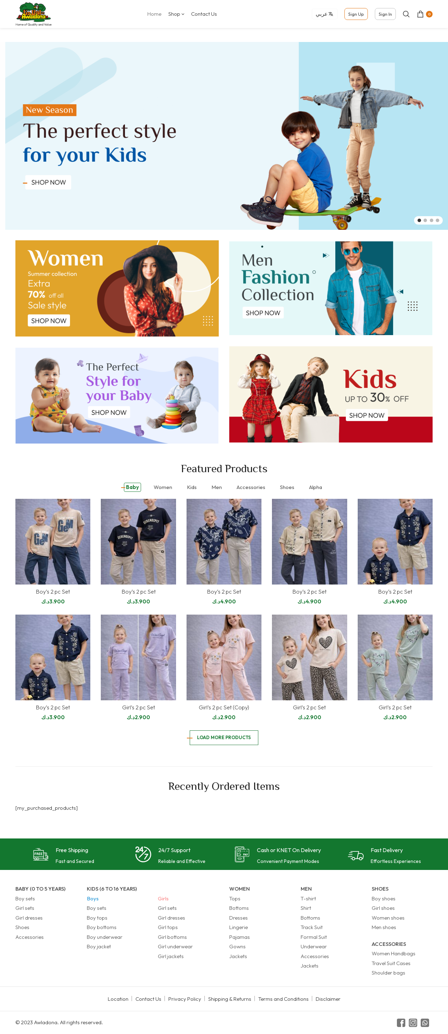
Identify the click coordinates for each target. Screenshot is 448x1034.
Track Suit (312, 927)
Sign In (385, 14)
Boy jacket (99, 946)
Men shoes (384, 927)
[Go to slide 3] (431, 220)
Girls (163, 898)
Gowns (237, 946)
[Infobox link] (63, 856)
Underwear (314, 946)
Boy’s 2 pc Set (53, 591)
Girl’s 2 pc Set (138, 707)
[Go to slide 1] (419, 220)
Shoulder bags (388, 972)
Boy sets (25, 898)
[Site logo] (33, 13)
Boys (93, 898)
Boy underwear (104, 937)
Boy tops (97, 917)
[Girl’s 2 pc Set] (138, 657)
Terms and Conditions (283, 999)
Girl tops (168, 927)
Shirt (306, 908)
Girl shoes (383, 908)
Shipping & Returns (229, 999)
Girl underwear (175, 946)
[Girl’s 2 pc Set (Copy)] (224, 657)
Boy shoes (384, 898)
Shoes (22, 927)
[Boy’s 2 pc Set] (52, 542)
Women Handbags (393, 953)
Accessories (29, 937)
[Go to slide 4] (437, 220)
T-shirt (308, 898)
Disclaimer (328, 999)
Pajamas (239, 937)
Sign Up (356, 14)
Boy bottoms (102, 927)
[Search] (406, 14)
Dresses (238, 917)
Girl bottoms (172, 937)
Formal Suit (314, 937)
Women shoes (388, 917)
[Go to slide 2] (425, 220)
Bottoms (239, 908)
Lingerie (238, 927)
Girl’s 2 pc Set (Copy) (224, 707)
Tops (234, 898)
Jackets (238, 956)
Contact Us (148, 999)
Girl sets (24, 908)
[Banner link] (117, 288)
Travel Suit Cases (391, 963)
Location (118, 999)
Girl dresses (29, 917)
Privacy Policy (184, 999)
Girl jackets (171, 956)
